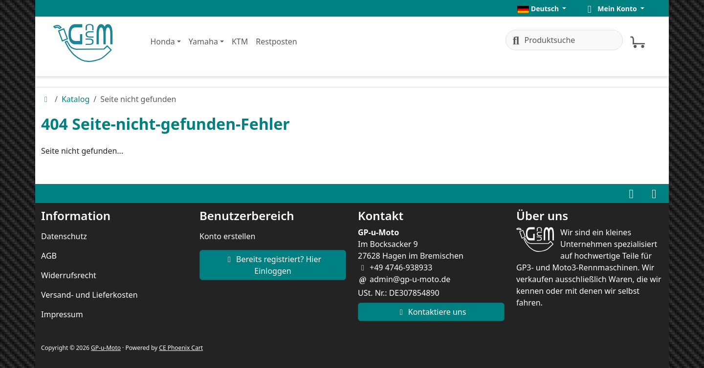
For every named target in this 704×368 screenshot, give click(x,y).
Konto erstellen (227, 236)
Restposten (276, 41)
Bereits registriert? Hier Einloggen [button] (272, 265)
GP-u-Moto (106, 348)
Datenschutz (64, 236)
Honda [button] (163, 41)
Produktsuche (542, 40)
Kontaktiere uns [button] (431, 312)
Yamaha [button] (203, 41)
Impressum (62, 314)
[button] (541, 8)
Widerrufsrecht (68, 275)
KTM (240, 41)
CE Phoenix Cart (181, 348)
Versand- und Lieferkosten (89, 294)
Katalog (75, 99)
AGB (49, 255)
